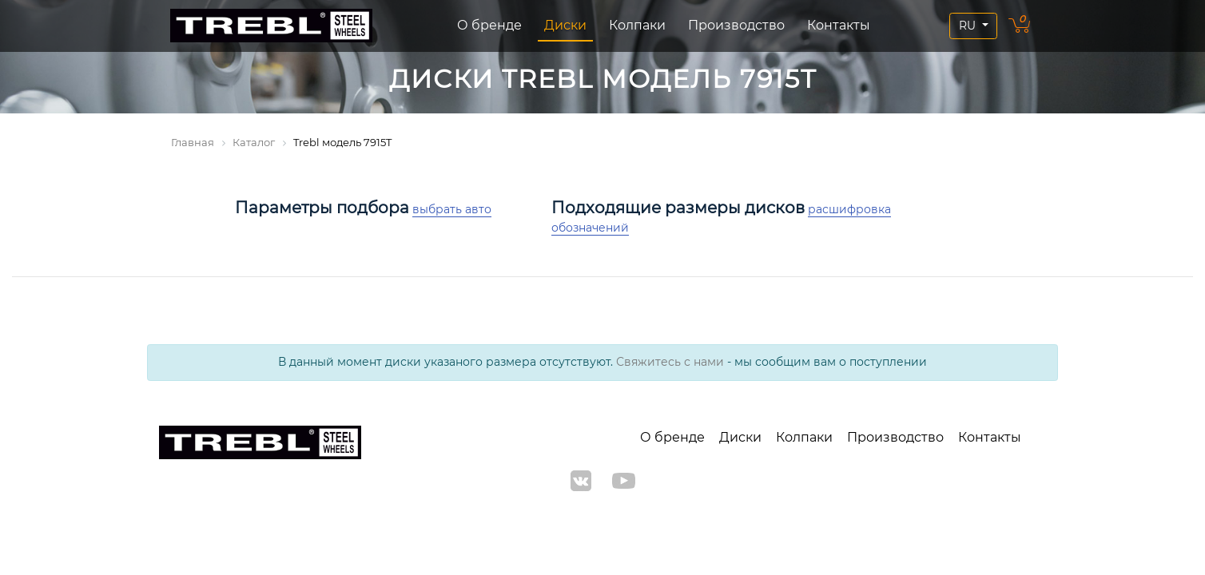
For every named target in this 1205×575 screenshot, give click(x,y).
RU (969, 25)
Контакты (838, 25)
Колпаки (637, 25)
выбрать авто (451, 209)
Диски (565, 25)
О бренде (489, 25)
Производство (736, 25)
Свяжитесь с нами (670, 362)
